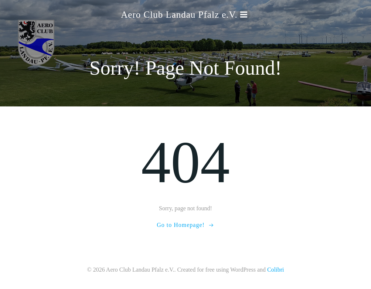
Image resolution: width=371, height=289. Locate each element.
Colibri (275, 269)
